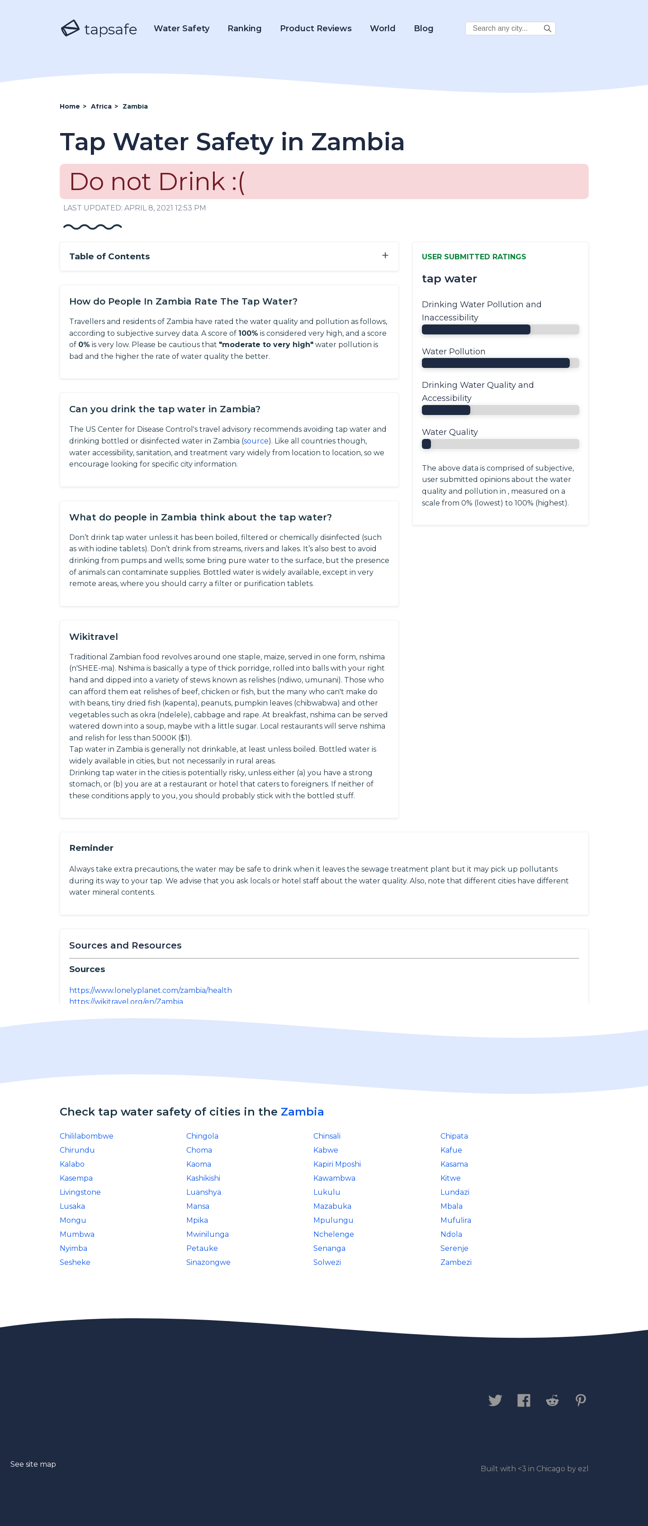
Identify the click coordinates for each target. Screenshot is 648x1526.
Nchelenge (333, 1234)
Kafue (451, 1150)
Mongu (73, 1220)
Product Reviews (316, 28)
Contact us (86, 1401)
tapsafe (98, 29)
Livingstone (80, 1192)
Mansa (197, 1206)
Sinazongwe (208, 1262)
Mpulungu (333, 1220)
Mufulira (455, 1220)
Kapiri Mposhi (337, 1164)
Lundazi (454, 1192)
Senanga (329, 1248)
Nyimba (73, 1248)
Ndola (451, 1234)
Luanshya (203, 1192)
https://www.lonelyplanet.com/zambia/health (150, 990)
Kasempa (76, 1178)
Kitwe (450, 1178)
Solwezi (327, 1262)
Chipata (454, 1136)
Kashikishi (203, 1178)
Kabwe (325, 1150)
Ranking (244, 28)
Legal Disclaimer (249, 1401)
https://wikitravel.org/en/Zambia (126, 1001)
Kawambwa (334, 1178)
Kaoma (198, 1164)
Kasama (454, 1164)
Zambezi (456, 1262)
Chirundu (77, 1150)
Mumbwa (77, 1234)
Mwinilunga (207, 1234)
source (256, 441)
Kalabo (72, 1164)
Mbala (451, 1206)
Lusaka (72, 1206)
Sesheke (75, 1262)
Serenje (454, 1248)
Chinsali (327, 1136)
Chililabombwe (87, 1136)
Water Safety (181, 28)
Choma (199, 1150)
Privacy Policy (160, 1401)
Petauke (202, 1248)
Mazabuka (332, 1206)
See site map (33, 1464)
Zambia (302, 1111)
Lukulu (327, 1192)
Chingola (202, 1136)
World (383, 28)
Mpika (197, 1220)
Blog (424, 28)
